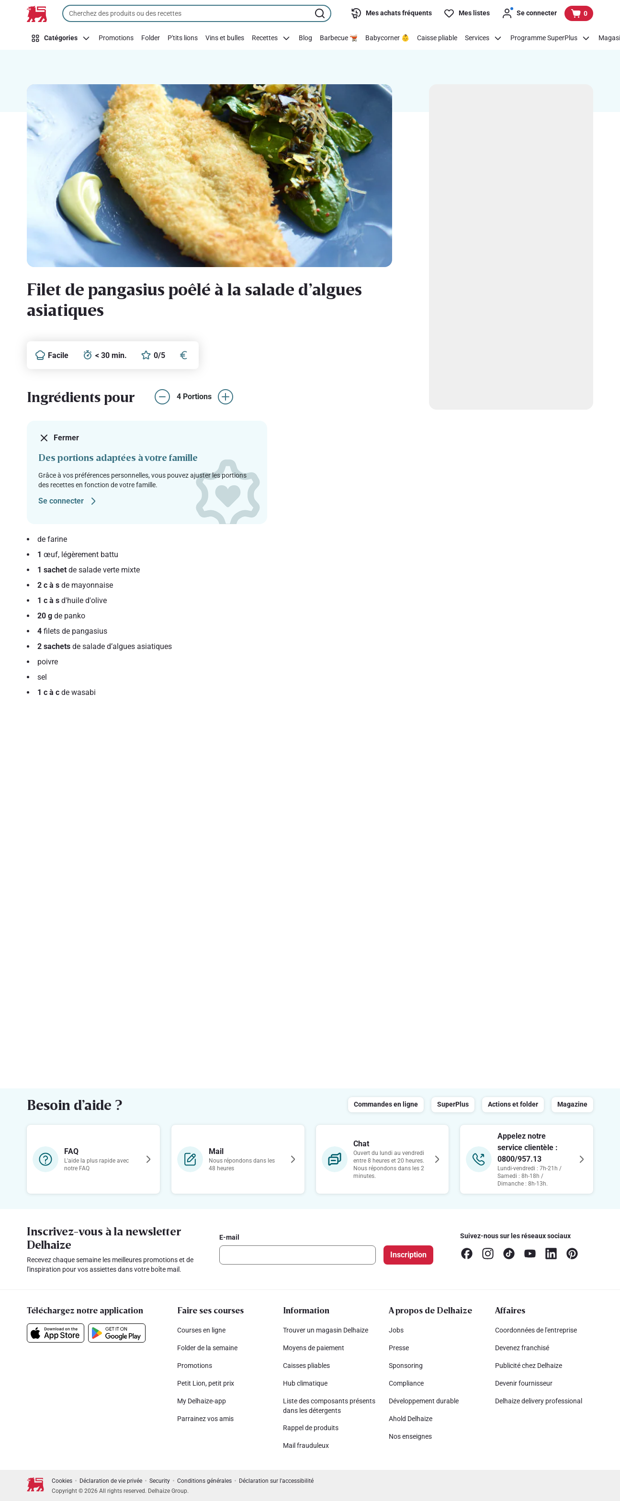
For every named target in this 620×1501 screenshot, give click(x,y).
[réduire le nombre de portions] (162, 396)
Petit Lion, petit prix (205, 1383)
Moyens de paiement (313, 1348)
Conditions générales (204, 1481)
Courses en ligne (201, 1330)
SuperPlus (453, 1104)
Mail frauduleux (306, 1445)
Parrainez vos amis (205, 1419)
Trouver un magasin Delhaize (325, 1330)
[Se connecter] (529, 13)
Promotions (194, 1365)
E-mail (229, 1237)
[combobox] (196, 13)
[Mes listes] (467, 13)
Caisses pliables (306, 1365)
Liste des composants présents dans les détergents (329, 1405)
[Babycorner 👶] (387, 38)
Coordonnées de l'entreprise (536, 1330)
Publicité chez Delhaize (528, 1365)
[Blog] (305, 38)
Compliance (406, 1383)
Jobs (396, 1330)
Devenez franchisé (522, 1348)
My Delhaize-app (201, 1401)
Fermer (58, 438)
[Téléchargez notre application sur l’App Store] (55, 1333)
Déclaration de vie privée (110, 1481)
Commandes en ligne (386, 1104)
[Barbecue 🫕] (338, 38)
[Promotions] (116, 38)
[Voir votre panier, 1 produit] (578, 13)
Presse (399, 1348)
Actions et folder (513, 1104)
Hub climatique (305, 1383)
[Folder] (150, 38)
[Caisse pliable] (437, 38)
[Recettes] (271, 38)
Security (159, 1481)
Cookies (62, 1481)
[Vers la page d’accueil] (37, 14)
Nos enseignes (410, 1436)
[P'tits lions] (183, 38)
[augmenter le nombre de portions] (225, 396)
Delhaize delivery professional (538, 1401)
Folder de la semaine (207, 1348)
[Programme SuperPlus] (551, 38)
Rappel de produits (310, 1428)
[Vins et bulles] (225, 38)
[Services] (484, 38)
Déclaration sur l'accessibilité (276, 1481)
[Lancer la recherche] (320, 13)
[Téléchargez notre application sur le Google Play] (117, 1333)
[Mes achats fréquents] (391, 13)
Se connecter (68, 501)
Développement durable (424, 1401)
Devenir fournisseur (523, 1383)
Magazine (572, 1104)
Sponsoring (406, 1365)
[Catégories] (61, 38)
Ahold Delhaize (410, 1419)
